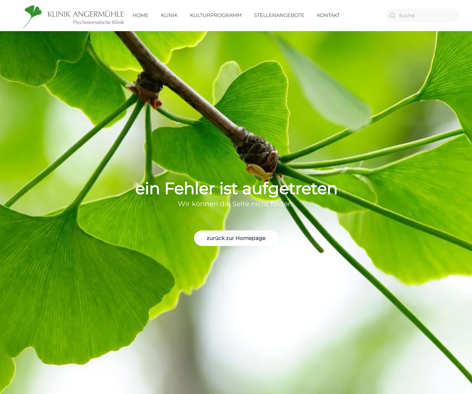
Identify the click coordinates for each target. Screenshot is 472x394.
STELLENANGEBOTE (279, 15)
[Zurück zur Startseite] (74, 15)
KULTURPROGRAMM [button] (216, 15)
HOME (141, 15)
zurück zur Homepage (236, 238)
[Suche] (423, 15)
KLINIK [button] (169, 15)
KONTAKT (328, 15)
